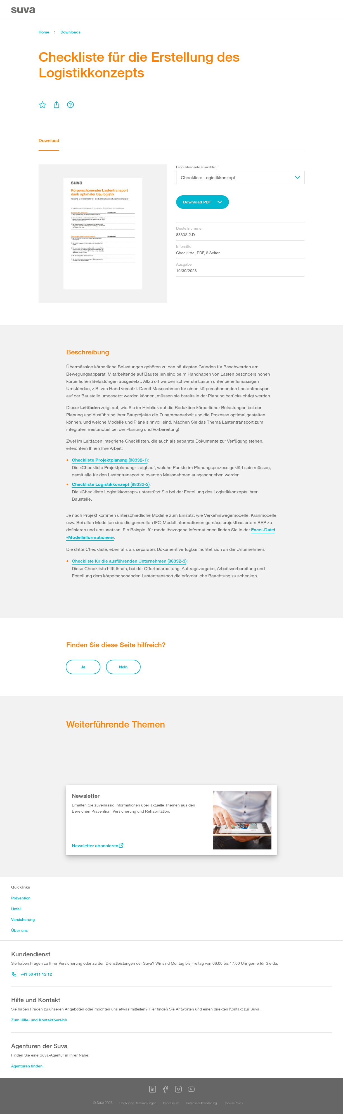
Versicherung (23, 919)
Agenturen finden (26, 1065)
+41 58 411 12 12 (32, 974)
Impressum (171, 1103)
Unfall (16, 908)
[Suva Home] (23, 10)
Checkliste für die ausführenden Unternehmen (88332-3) (129, 561)
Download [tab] (49, 140)
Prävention (20, 897)
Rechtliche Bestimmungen (137, 1103)
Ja (83, 666)
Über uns (19, 930)
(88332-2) (111, 484)
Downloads (70, 32)
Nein (123, 666)
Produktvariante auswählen (197, 167)
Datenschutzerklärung (201, 1103)
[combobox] (202, 202)
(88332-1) (110, 460)
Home (44, 32)
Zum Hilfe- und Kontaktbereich (39, 1019)
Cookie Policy (233, 1103)
